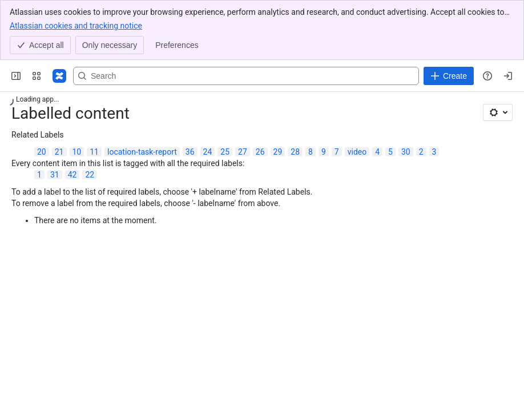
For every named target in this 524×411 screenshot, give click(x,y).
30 (405, 151)
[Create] (449, 76)
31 (54, 174)
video (357, 151)
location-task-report (142, 151)
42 (72, 174)
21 (59, 151)
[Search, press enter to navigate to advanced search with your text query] (246, 76)
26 (260, 151)
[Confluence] (59, 76)
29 (278, 151)
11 (94, 151)
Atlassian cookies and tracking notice (76, 25)
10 (77, 151)
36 (190, 151)
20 (41, 151)
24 (207, 151)
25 (224, 151)
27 (242, 151)
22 (89, 174)
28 (295, 151)
